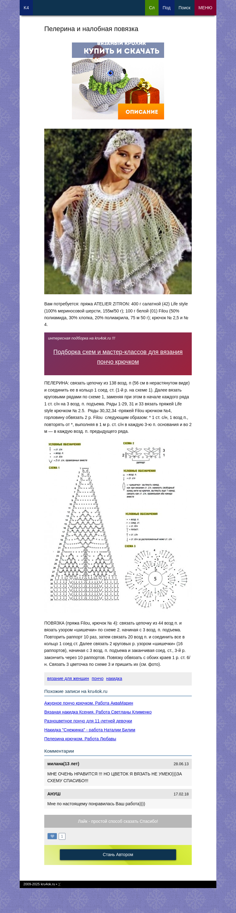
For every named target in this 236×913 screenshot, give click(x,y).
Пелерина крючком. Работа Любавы (80, 738)
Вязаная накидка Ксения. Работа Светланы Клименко (97, 712)
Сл (152, 7)
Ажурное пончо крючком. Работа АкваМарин (88, 703)
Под (167, 7)
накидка (114, 678)
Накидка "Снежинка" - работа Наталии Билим (89, 729)
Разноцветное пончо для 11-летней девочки (88, 720)
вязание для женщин (68, 678)
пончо (98, 678)
